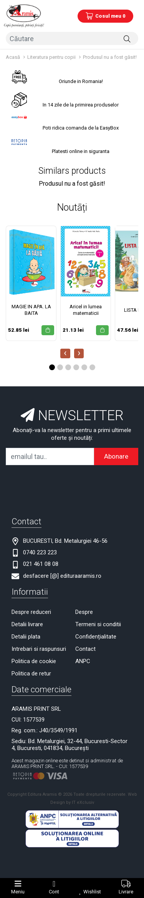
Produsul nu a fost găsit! (110, 57)
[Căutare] (127, 38)
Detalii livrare (27, 624)
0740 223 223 (40, 552)
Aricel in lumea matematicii (86, 310)
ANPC (82, 661)
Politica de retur (31, 673)
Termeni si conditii (98, 624)
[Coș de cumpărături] (105, 16)
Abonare (116, 456)
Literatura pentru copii (51, 57)
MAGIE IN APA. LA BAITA (31, 310)
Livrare (126, 892)
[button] (52, 367)
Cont (54, 892)
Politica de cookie (34, 661)
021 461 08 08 (40, 563)
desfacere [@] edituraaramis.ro (62, 575)
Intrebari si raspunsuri (39, 648)
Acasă (13, 57)
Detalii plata (26, 636)
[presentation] (65, 353)
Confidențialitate (95, 636)
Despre (84, 612)
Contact (85, 648)
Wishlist (92, 892)
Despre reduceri (31, 612)
